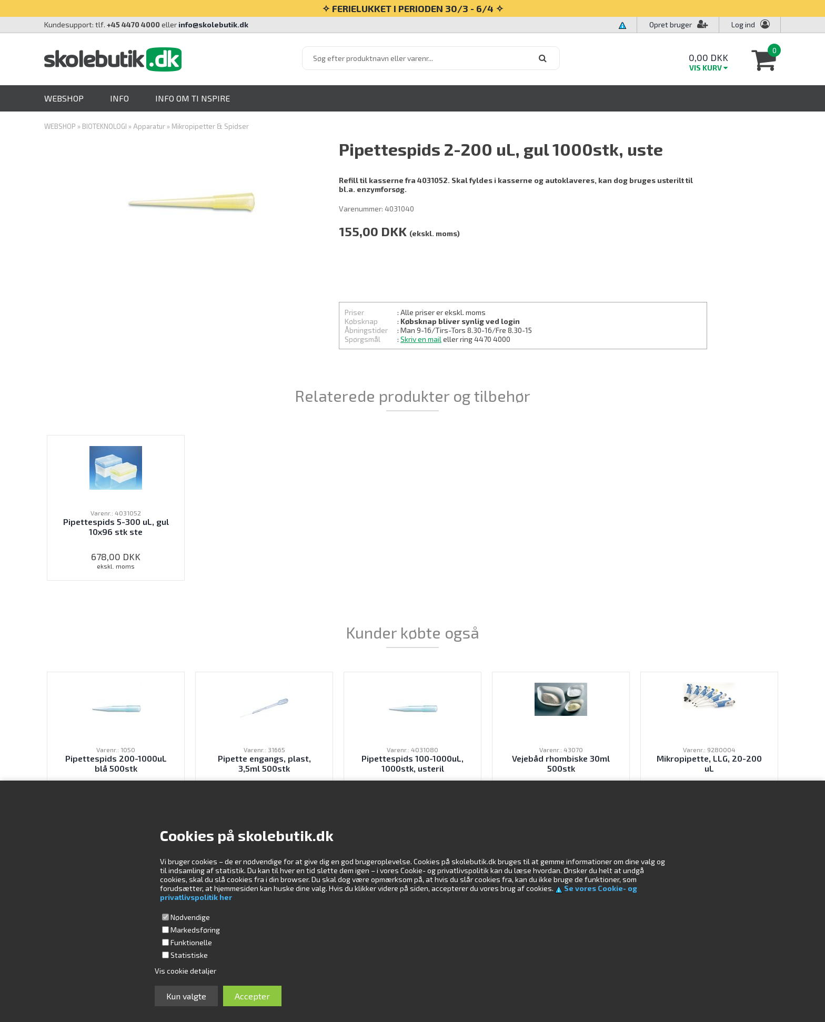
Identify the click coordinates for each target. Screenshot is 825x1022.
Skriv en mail (420, 339)
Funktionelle (191, 942)
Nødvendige (190, 917)
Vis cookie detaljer (185, 970)
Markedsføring (195, 929)
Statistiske (189, 954)
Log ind (743, 24)
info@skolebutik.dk (213, 24)
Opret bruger (678, 24)
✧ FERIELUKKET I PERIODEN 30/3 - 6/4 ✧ (413, 8)
